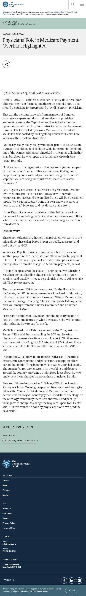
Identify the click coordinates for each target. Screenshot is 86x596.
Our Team (7, 514)
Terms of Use (9, 528)
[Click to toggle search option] (72, 4)
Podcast (6, 490)
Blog (5, 485)
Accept (72, 590)
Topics (6, 481)
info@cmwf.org (9, 544)
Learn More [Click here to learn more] (42, 591)
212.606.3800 (9, 551)
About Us (7, 509)
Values (5, 518)
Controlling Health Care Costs (20, 441)
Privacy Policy (9, 523)
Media (5, 495)
